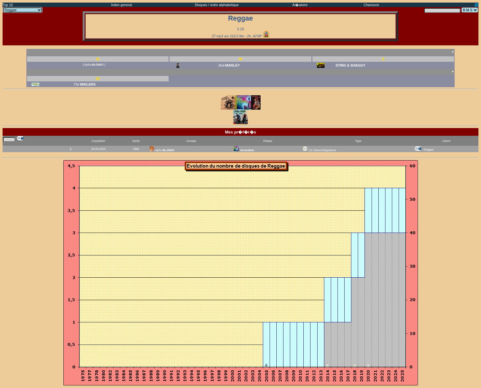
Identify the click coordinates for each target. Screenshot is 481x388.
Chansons (371, 5)
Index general (121, 5)
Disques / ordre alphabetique (216, 5)
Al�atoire (300, 5)
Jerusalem (244, 150)
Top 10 (8, 5)
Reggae (429, 149)
